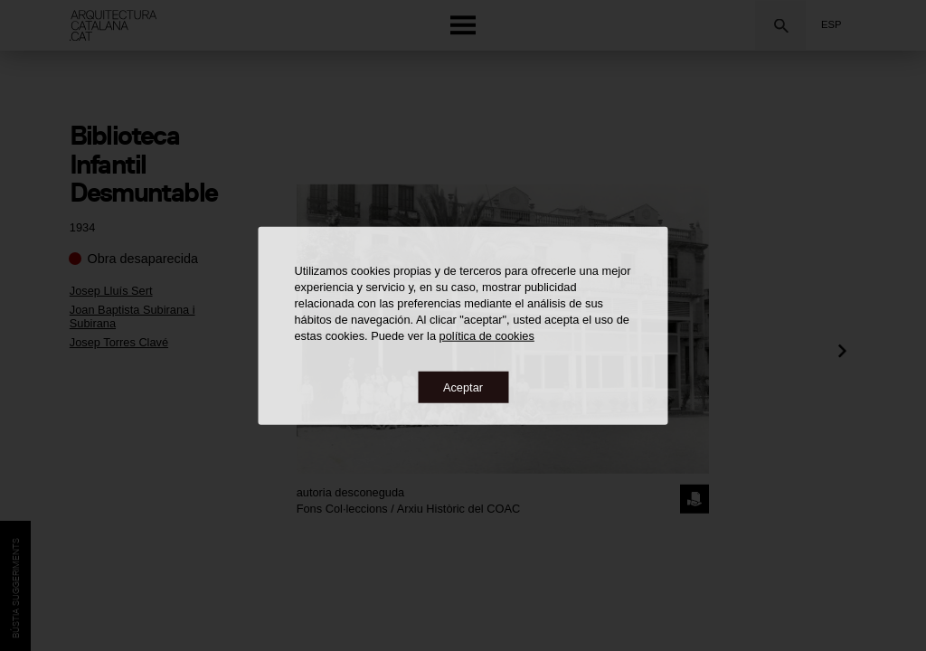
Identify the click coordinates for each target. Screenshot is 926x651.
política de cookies (486, 335)
